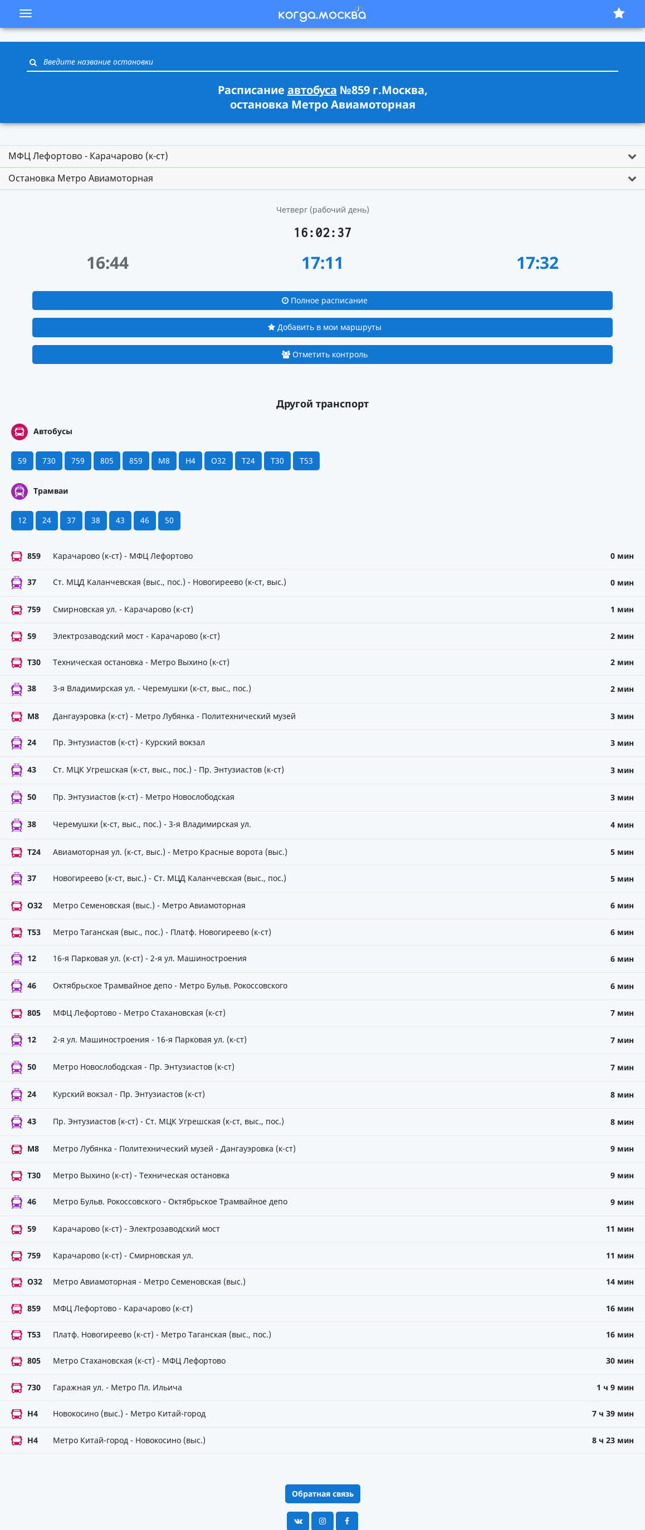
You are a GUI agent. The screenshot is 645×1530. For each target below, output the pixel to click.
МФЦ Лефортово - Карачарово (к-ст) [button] (88, 156)
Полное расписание (325, 300)
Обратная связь (323, 1493)
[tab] (322, 156)
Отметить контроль (325, 354)
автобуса (312, 89)
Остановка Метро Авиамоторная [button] (80, 178)
